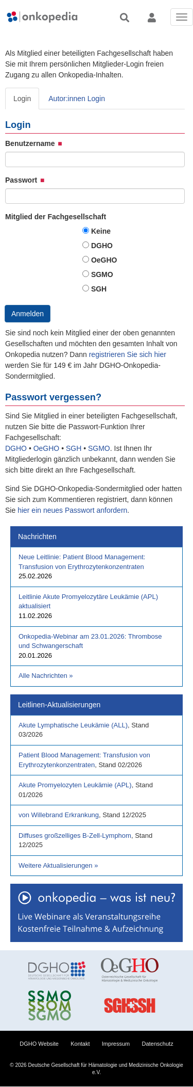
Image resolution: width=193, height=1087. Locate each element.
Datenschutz (157, 1044)
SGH (99, 289)
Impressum (116, 1044)
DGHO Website (39, 1044)
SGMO (102, 274)
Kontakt (80, 1044)
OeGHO (104, 260)
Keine (101, 231)
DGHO (102, 245)
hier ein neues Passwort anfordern (72, 510)
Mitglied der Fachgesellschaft (55, 217)
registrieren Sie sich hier (127, 354)
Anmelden (27, 314)
